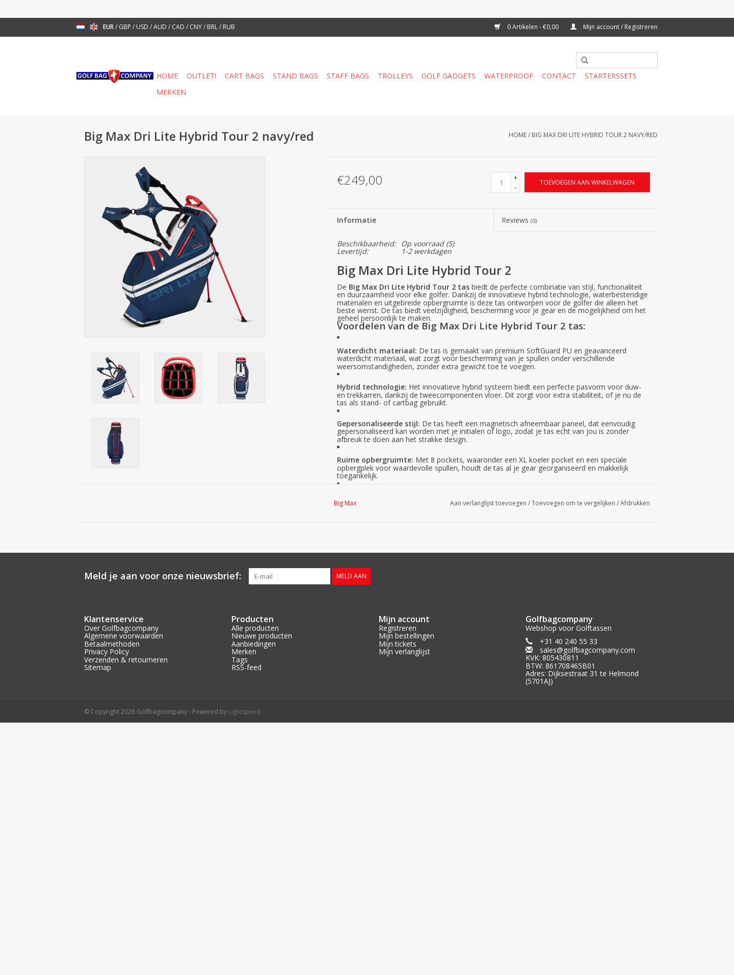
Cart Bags (244, 76)
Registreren (397, 628)
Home (167, 76)
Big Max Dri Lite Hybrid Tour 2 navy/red (595, 135)
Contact (559, 76)
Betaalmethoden (112, 644)
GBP (126, 26)
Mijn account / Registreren (614, 26)
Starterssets (611, 76)
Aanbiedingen (253, 644)
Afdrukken (635, 503)
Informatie (356, 220)
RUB (229, 26)
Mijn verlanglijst (404, 651)
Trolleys (395, 76)
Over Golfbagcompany (121, 628)
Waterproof (508, 76)
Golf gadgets (449, 76)
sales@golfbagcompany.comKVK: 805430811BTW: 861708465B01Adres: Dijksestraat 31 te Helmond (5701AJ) (582, 665)
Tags (239, 659)
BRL (213, 26)
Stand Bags (295, 76)
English (94, 27)
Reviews (519, 220)
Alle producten (255, 628)
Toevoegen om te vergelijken (574, 503)
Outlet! (201, 76)
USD (143, 26)
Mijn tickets (397, 644)
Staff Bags (348, 76)
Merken (171, 92)
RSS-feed (246, 667)
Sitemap (97, 667)
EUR (109, 26)
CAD (179, 26)
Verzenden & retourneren (126, 659)
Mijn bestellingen (406, 635)
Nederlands (80, 27)
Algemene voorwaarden (123, 635)
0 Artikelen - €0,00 (527, 26)
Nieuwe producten (261, 635)
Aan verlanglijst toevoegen (488, 503)
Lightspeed (244, 711)
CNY (196, 26)
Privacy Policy (106, 651)
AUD (160, 26)
